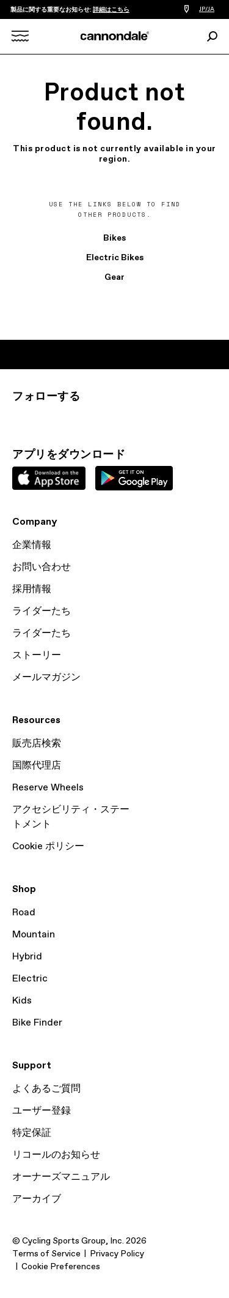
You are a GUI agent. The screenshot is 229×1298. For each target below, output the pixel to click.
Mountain (33, 934)
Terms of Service (46, 1253)
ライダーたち (41, 611)
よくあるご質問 (46, 1088)
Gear (114, 277)
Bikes (114, 238)
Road (23, 912)
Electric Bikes (115, 257)
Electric (30, 978)
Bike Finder (37, 1022)
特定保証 (31, 1133)
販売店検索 (36, 743)
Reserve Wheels (48, 787)
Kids (22, 1000)
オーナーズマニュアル (61, 1177)
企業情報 (31, 545)
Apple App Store (48, 478)
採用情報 (31, 589)
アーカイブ (36, 1199)
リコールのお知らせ (56, 1155)
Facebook (73, 418)
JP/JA (206, 9)
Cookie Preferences (60, 1266)
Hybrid (27, 956)
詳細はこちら (111, 10)
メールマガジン (46, 677)
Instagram (19, 418)
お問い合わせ (41, 567)
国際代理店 (36, 765)
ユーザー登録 (41, 1111)
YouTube (100, 418)
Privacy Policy (117, 1253)
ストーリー (36, 655)
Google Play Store (134, 478)
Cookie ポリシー (48, 846)
